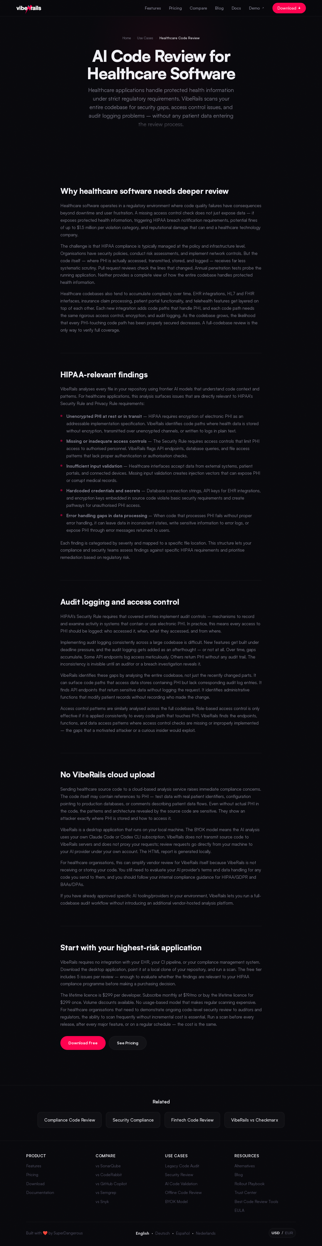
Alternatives (244, 1165)
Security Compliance (133, 1120)
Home (127, 38)
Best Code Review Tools (256, 1201)
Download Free (83, 1042)
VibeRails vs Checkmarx (254, 1120)
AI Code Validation (181, 1183)
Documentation (40, 1192)
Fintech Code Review (192, 1120)
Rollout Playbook (249, 1183)
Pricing (175, 8)
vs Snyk (102, 1201)
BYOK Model (176, 1201)
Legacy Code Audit (182, 1165)
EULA (239, 1210)
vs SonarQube (108, 1165)
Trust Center (245, 1192)
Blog (219, 8)
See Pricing (128, 1042)
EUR (289, 1233)
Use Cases (145, 38)
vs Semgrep (106, 1192)
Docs (236, 8)
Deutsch (162, 1233)
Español (183, 1233)
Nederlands (206, 1233)
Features (153, 8)
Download (289, 8)
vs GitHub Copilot (111, 1183)
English (142, 1233)
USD (275, 1233)
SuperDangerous (68, 1232)
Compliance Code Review (69, 1120)
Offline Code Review (183, 1192)
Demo (256, 8)
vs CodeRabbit (109, 1174)
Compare (198, 8)
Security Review (179, 1174)
